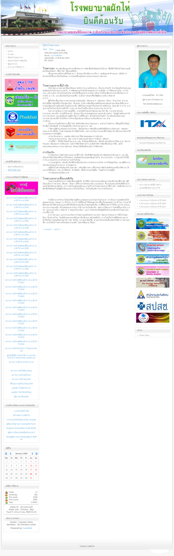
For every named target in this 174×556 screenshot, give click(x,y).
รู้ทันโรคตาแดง (51, 45)
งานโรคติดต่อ (56, 55)
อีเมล (51, 49)
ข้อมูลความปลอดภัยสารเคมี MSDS (21, 428)
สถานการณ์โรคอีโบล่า (21, 375)
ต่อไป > (57, 229)
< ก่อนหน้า (47, 229)
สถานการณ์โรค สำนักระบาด (21, 362)
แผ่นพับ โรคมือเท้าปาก (21, 388)
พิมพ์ (45, 49)
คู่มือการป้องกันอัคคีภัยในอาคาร (21, 432)
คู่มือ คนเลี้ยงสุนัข (21, 397)
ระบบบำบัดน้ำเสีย (21, 411)
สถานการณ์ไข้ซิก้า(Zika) (21, 371)
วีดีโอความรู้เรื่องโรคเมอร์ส (21, 384)
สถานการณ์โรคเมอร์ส (21, 379)
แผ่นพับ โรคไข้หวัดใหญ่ (21, 392)
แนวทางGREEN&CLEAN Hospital (21, 420)
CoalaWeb (27, 528)
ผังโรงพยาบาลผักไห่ (21, 415)
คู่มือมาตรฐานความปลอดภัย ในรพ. (21, 424)
